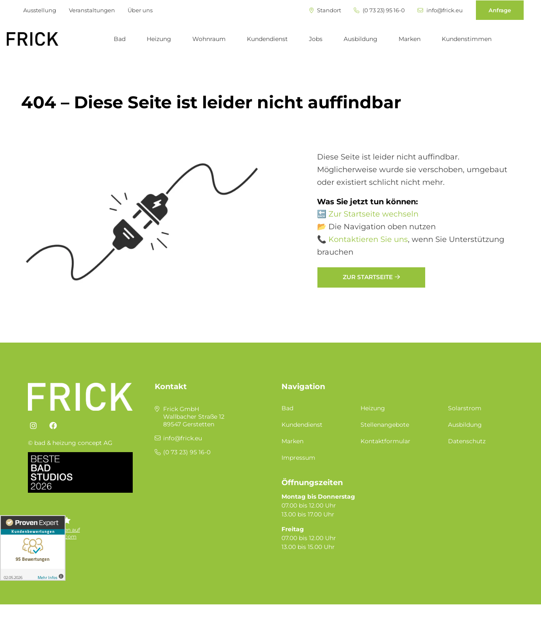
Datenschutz (467, 441)
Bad (120, 39)
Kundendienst (267, 39)
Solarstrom (464, 408)
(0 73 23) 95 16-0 (379, 10)
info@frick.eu (440, 10)
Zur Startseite (368, 277)
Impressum (298, 457)
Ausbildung (360, 39)
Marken (410, 39)
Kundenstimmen (467, 39)
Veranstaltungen (92, 10)
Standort (325, 10)
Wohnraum (209, 39)
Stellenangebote (385, 424)
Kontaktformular (385, 441)
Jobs (315, 39)
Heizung (159, 39)
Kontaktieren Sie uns (368, 239)
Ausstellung (39, 10)
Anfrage (500, 10)
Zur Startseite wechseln (373, 214)
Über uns (140, 10)
